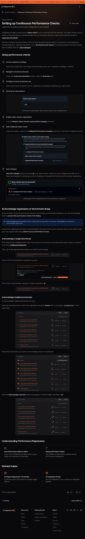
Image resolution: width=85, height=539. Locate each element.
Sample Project (39, 514)
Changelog (24, 527)
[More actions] (82, 6)
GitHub (23, 524)
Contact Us (56, 524)
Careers (55, 514)
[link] (22, 452)
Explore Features (7, 19)
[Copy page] (74, 23)
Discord (55, 520)
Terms (54, 527)
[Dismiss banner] (82, 2)
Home (23, 517)
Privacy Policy (57, 530)
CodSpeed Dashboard (18, 245)
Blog (22, 520)
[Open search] (76, 6)
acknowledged (25, 47)
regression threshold (9, 38)
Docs (22, 514)
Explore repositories (41, 517)
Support (37, 520)
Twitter (55, 517)
